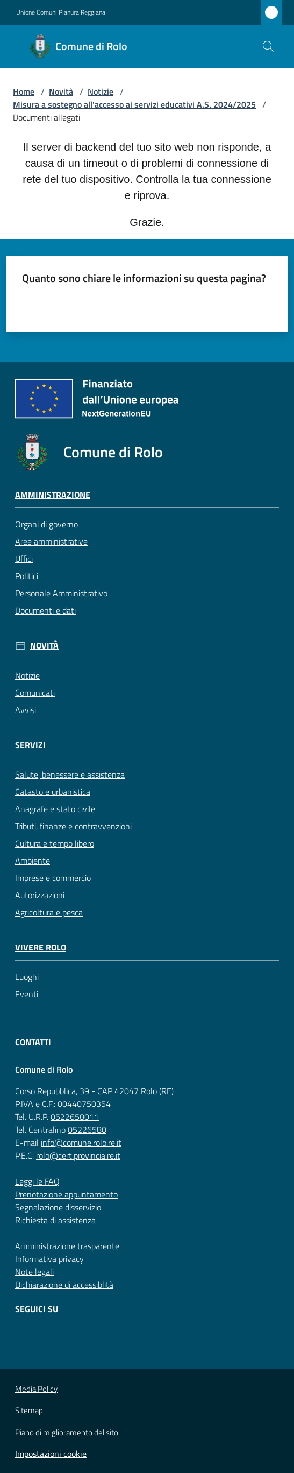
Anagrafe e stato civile (55, 808)
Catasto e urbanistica (52, 791)
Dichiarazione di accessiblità (64, 1284)
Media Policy (36, 1389)
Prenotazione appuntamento (66, 1194)
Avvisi (25, 709)
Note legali (34, 1271)
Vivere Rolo (40, 947)
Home (23, 91)
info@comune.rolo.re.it (81, 1142)
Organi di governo (46, 524)
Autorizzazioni (39, 895)
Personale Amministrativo (61, 593)
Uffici (24, 558)
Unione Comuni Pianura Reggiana (60, 12)
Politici (26, 575)
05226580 (87, 1129)
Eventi (26, 994)
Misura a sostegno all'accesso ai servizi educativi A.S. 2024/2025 (134, 104)
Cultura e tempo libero (54, 843)
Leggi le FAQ (37, 1181)
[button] (268, 46)
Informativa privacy (49, 1258)
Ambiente (32, 860)
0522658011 (75, 1116)
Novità (61, 91)
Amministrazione (52, 495)
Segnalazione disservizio (58, 1207)
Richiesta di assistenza (55, 1220)
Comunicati (35, 692)
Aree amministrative (51, 541)
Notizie (100, 91)
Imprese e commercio (53, 877)
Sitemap (29, 1410)
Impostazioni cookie (51, 1453)
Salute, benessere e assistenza (70, 774)
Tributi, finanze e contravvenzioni (73, 826)
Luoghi (27, 976)
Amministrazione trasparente (67, 1245)
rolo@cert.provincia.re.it (78, 1155)
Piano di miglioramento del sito (66, 1432)
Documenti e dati (45, 610)
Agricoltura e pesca (49, 912)
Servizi (30, 745)
